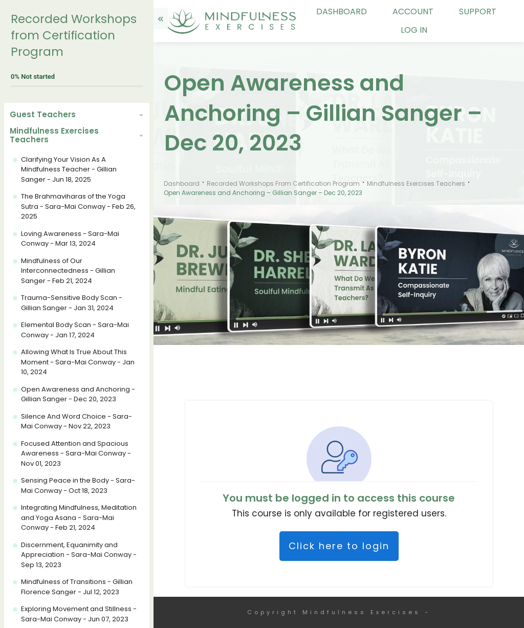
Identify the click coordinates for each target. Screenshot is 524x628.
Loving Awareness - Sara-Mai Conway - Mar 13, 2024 (70, 239)
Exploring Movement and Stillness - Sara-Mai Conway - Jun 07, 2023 (79, 614)
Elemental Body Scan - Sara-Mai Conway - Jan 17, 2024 (75, 330)
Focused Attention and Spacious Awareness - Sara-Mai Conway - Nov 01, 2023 (76, 453)
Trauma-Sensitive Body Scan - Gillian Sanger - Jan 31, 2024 (71, 303)
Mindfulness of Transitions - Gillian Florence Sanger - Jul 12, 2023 (77, 587)
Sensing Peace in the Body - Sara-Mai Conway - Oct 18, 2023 (78, 485)
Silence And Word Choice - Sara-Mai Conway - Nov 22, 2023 (76, 421)
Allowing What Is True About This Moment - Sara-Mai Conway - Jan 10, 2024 (78, 362)
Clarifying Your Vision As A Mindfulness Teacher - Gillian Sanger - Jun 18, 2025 (69, 169)
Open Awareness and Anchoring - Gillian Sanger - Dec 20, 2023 (78, 394)
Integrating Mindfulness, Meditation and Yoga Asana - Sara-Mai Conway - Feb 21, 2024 (79, 517)
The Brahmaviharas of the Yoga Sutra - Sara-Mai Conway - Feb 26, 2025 (78, 206)
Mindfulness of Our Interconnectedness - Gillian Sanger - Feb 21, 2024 (68, 271)
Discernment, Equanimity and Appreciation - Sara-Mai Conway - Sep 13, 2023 (79, 555)
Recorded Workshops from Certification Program (74, 35)
